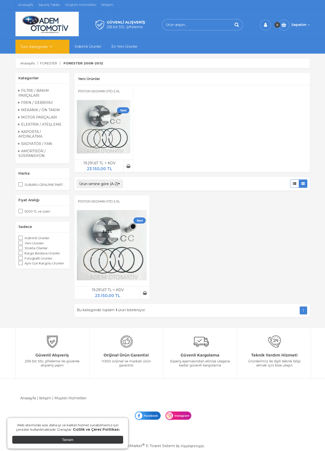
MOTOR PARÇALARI (37, 117)
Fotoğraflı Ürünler (38, 258)
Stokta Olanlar (36, 248)
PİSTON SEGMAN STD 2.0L (99, 91)
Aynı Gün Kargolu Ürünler (44, 263)
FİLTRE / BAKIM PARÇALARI (33, 93)
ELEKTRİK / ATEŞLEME (40, 124)
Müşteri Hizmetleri (70, 398)
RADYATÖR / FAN (35, 144)
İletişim (45, 398)
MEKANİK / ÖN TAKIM (39, 110)
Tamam (67, 440)
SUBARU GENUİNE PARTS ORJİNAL (45, 185)
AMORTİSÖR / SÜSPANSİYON (32, 153)
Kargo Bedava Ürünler (42, 253)
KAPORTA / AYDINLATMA (30, 134)
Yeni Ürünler (34, 243)
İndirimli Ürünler (37, 238)
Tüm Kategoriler (34, 47)
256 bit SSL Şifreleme (125, 27)
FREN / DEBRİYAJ (35, 102)
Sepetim (300, 25)
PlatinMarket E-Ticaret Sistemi (147, 446)
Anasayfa (28, 398)
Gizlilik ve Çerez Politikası (96, 429)
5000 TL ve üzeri (37, 211)
